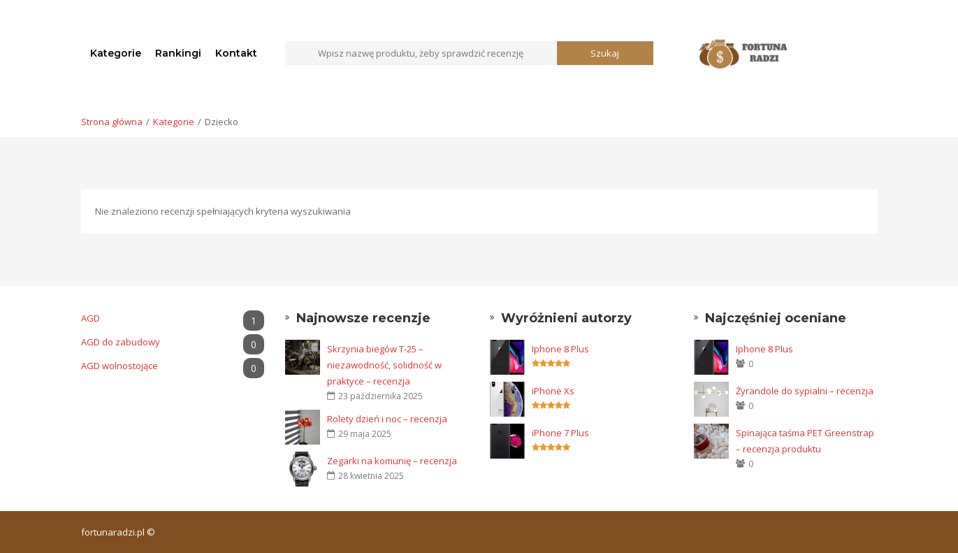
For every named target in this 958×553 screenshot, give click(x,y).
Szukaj (604, 53)
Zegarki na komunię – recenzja (392, 460)
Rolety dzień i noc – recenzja (387, 418)
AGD (173, 318)
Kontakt (236, 53)
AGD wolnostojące (173, 366)
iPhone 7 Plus (560, 432)
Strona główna (112, 121)
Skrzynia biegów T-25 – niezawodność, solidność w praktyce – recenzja (384, 365)
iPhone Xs (553, 391)
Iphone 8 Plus (560, 349)
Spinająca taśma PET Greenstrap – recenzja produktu (805, 440)
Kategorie (115, 53)
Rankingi (178, 53)
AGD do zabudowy (173, 342)
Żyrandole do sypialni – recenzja (804, 391)
